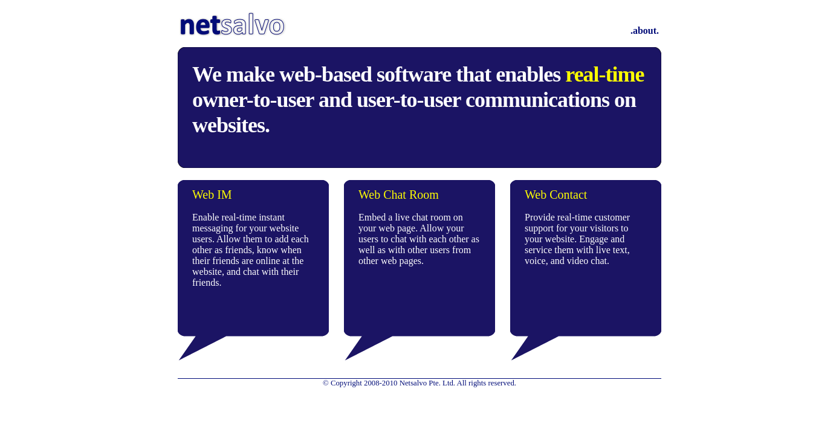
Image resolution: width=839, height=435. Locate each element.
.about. (644, 30)
